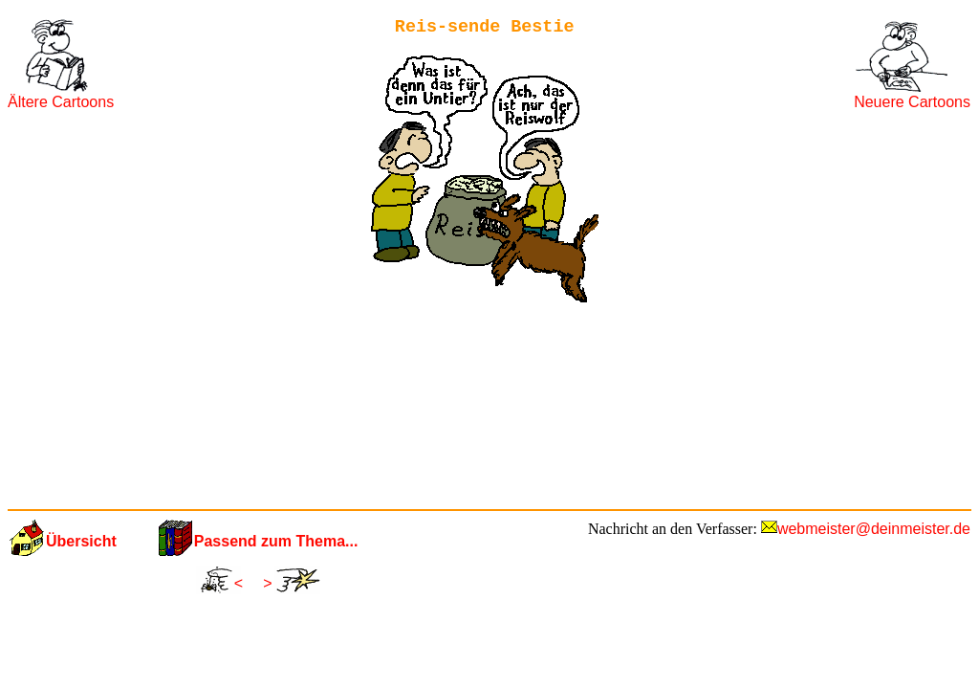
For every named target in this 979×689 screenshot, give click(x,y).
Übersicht (81, 541)
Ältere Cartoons (61, 102)
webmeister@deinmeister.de (873, 529)
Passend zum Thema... (276, 541)
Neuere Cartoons (912, 102)
